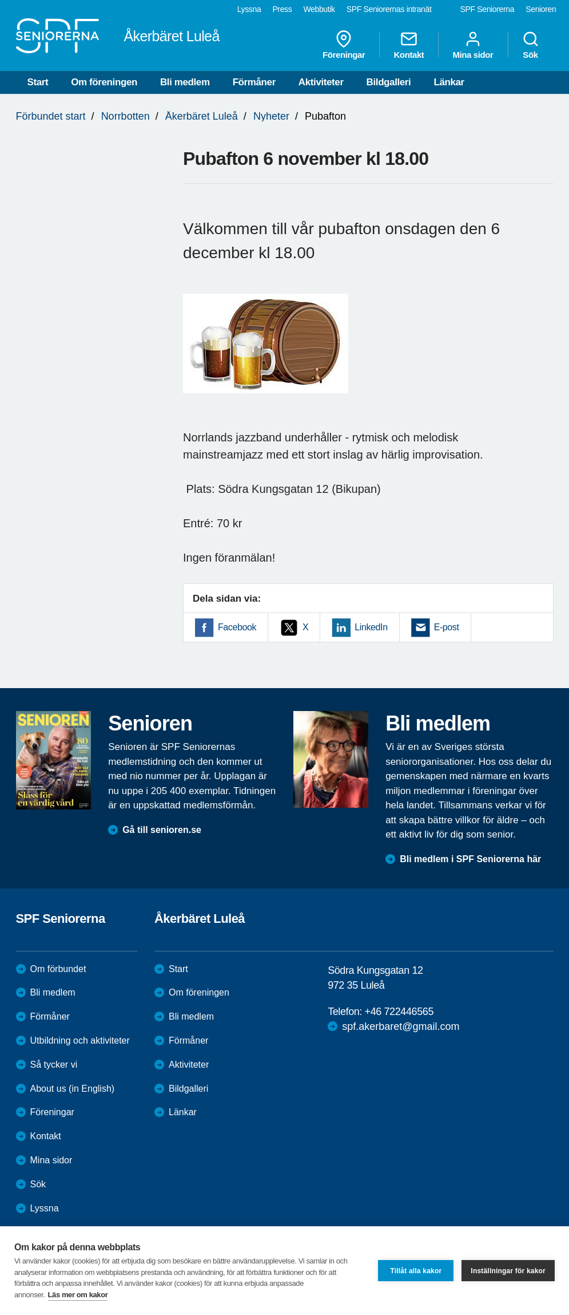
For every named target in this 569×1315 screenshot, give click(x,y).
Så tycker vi (54, 1064)
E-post (446, 627)
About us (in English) (72, 1088)
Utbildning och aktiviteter (80, 1040)
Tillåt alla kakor (415, 1271)
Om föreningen (104, 82)
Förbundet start (51, 116)
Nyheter (271, 116)
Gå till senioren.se (161, 830)
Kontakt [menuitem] (408, 44)
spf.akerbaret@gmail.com (400, 1026)
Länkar (448, 82)
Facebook (237, 627)
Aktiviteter (321, 82)
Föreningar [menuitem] (344, 44)
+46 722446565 (399, 1011)
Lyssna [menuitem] (249, 9)
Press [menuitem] (282, 9)
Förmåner (254, 82)
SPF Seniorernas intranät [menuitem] (389, 9)
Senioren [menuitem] (541, 9)
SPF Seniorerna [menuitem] (487, 9)
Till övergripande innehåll (0, 0)
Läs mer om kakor (78, 1294)
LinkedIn (371, 627)
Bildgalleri (389, 82)
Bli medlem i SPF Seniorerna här (470, 859)
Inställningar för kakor (508, 1271)
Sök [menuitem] (530, 44)
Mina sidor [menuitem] (472, 44)
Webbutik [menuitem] (319, 9)
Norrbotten (125, 116)
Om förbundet (58, 969)
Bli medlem (185, 82)
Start (38, 82)
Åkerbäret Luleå (201, 116)
